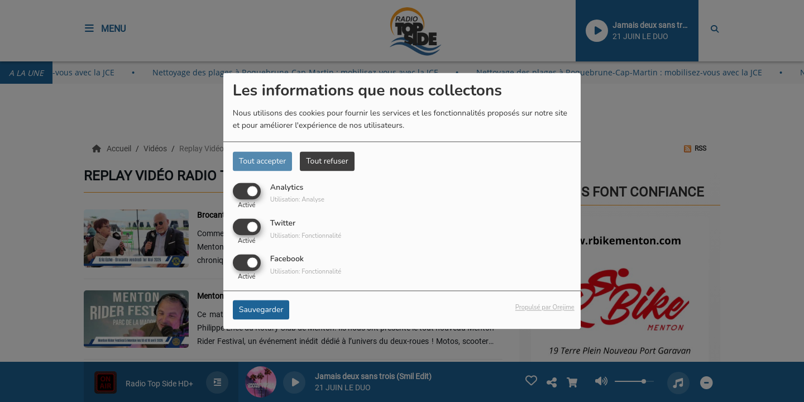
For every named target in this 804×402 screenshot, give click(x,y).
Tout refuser (327, 161)
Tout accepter (262, 161)
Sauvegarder (261, 310)
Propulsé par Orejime (545, 308)
